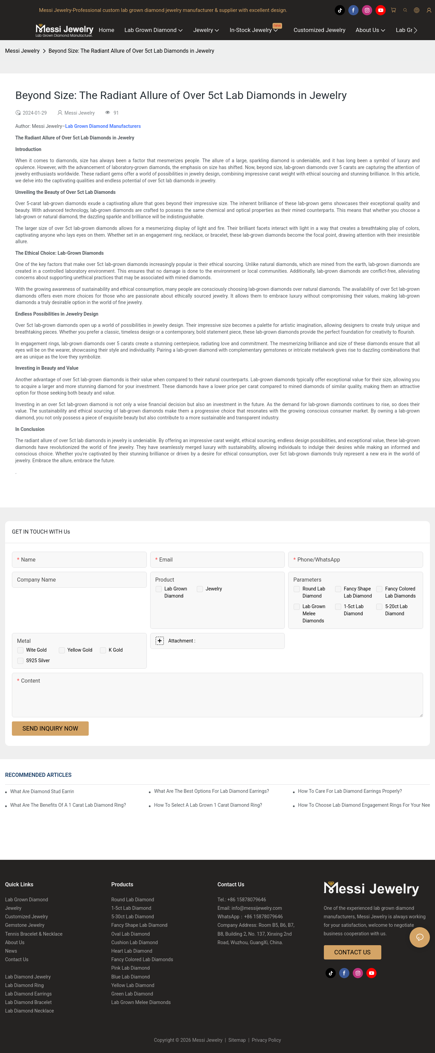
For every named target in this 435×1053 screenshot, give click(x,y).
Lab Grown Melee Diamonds (313, 613)
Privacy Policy (265, 1040)
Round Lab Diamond (132, 899)
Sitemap (237, 1040)
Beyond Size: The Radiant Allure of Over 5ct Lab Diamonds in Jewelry (131, 51)
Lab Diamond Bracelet (28, 1002)
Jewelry (214, 588)
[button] (415, 30)
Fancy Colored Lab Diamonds (142, 959)
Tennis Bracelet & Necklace (34, 934)
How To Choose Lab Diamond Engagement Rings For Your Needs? (364, 805)
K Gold (116, 650)
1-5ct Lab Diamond (131, 908)
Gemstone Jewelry (25, 925)
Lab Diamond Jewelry (28, 977)
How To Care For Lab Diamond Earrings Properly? (350, 791)
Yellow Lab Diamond (133, 985)
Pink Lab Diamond (130, 968)
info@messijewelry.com (257, 908)
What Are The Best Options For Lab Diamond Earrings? (211, 791)
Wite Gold (36, 650)
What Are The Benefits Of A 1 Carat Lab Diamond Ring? (68, 805)
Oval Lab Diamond (130, 934)
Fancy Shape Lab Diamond (139, 925)
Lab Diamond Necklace (29, 1011)
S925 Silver (38, 660)
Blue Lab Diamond (130, 977)
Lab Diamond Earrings (28, 994)
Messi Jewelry (22, 51)
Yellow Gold (80, 650)
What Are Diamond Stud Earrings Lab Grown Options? (42, 791)
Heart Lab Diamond (132, 951)
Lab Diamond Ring (24, 985)
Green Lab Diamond (132, 994)
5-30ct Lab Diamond (132, 916)
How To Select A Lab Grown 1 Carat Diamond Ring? (208, 805)
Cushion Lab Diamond (134, 942)
